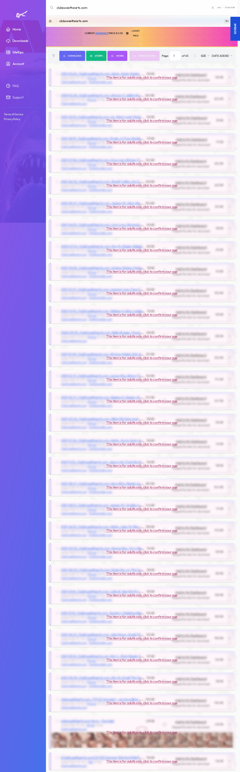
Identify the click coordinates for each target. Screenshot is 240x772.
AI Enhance (101, 33)
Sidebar (235, 28)
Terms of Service (13, 114)
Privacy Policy (12, 119)
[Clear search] (212, 7)
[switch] (227, 21)
